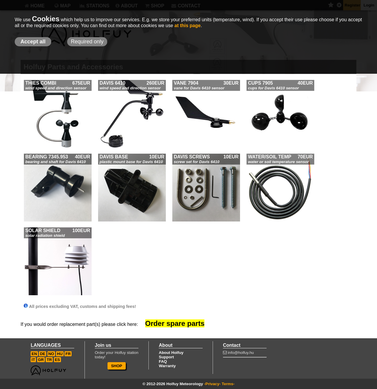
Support (166, 357)
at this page (187, 25)
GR (41, 359)
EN (34, 354)
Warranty (167, 366)
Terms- (228, 384)
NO (51, 354)
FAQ (163, 361)
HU (59, 354)
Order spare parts (174, 323)
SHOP (116, 366)
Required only (87, 42)
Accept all (32, 42)
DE (42, 354)
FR (68, 354)
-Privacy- (212, 384)
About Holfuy (171, 352)
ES (57, 359)
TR (49, 359)
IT (33, 359)
